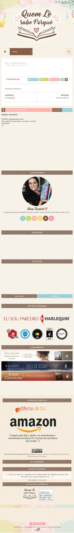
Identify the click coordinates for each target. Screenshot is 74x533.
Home (7, 63)
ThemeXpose (18, 527)
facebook (67, 110)
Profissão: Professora (18, 63)
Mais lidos (19, 296)
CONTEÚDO (55, 296)
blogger (57, 110)
